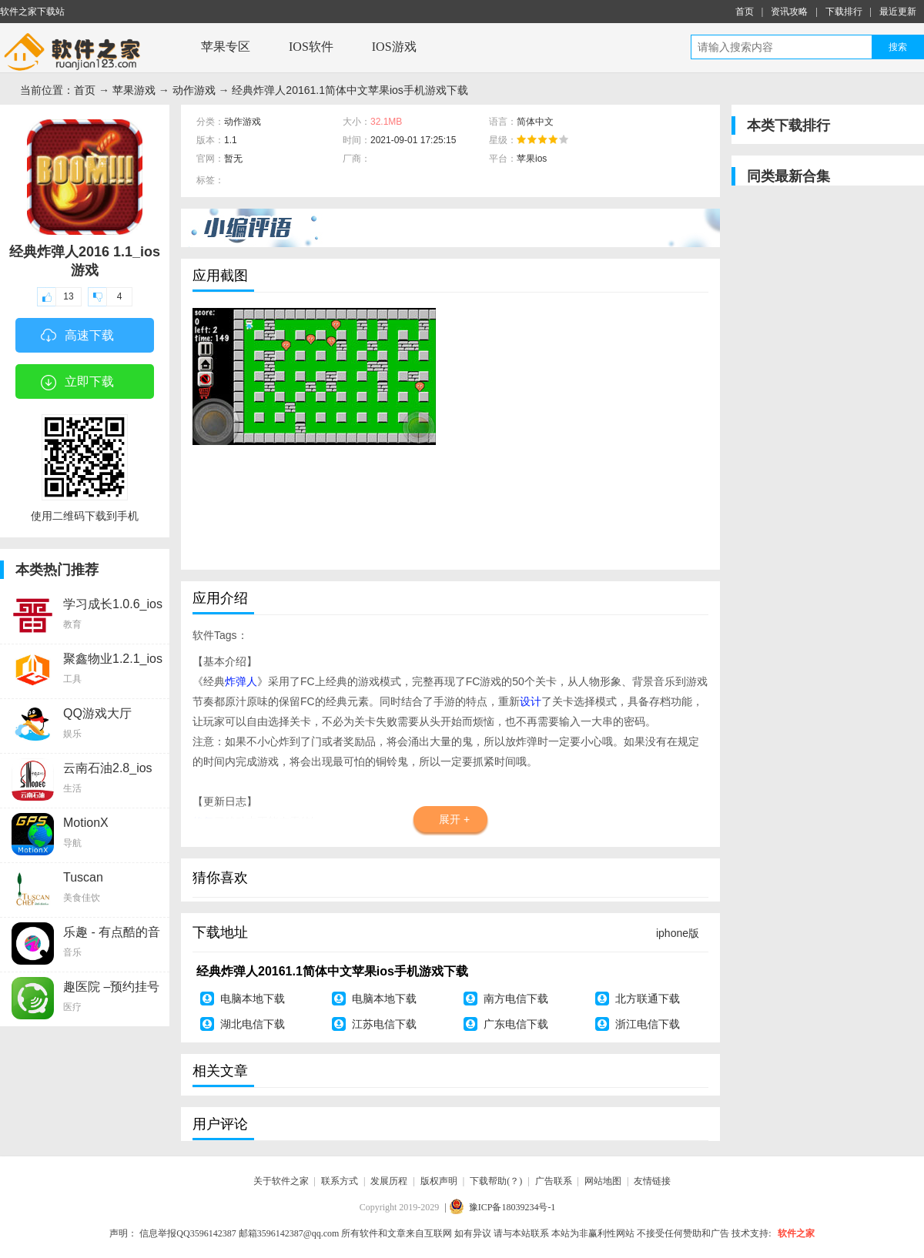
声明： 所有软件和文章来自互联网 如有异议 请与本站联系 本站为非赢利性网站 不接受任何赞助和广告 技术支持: (440, 1233)
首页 (744, 11)
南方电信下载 (516, 998)
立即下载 (77, 382)
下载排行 (843, 11)
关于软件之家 (281, 1181)
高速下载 (77, 336)
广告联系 (553, 1181)
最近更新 (897, 11)
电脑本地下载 (252, 998)
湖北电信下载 (252, 1024)
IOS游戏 (394, 46)
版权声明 (438, 1181)
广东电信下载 (516, 1024)
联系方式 (339, 1181)
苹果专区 (225, 46)
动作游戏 (194, 90)
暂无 (233, 158)
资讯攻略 (789, 11)
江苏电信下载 (384, 1024)
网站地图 (602, 1181)
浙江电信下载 (647, 1024)
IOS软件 (311, 46)
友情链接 (652, 1181)
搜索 (898, 47)
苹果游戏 (134, 90)
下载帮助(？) (496, 1181)
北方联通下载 (647, 998)
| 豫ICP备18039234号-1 (499, 1207)
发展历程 (388, 1181)
